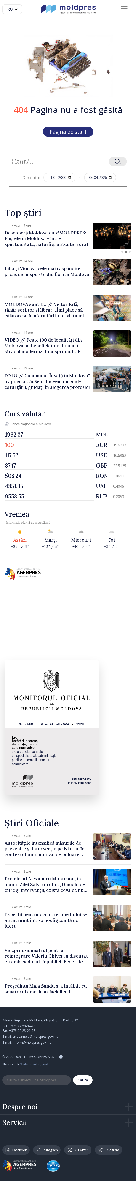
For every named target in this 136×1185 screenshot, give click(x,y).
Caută (83, 1080)
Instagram (47, 1150)
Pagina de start (68, 131)
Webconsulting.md (34, 1064)
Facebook (16, 1150)
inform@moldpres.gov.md (32, 1042)
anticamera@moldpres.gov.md (35, 1036)
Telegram (108, 1150)
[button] (122, 252)
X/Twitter (78, 1150)
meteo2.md (42, 522)
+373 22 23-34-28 (22, 1026)
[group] (68, 236)
